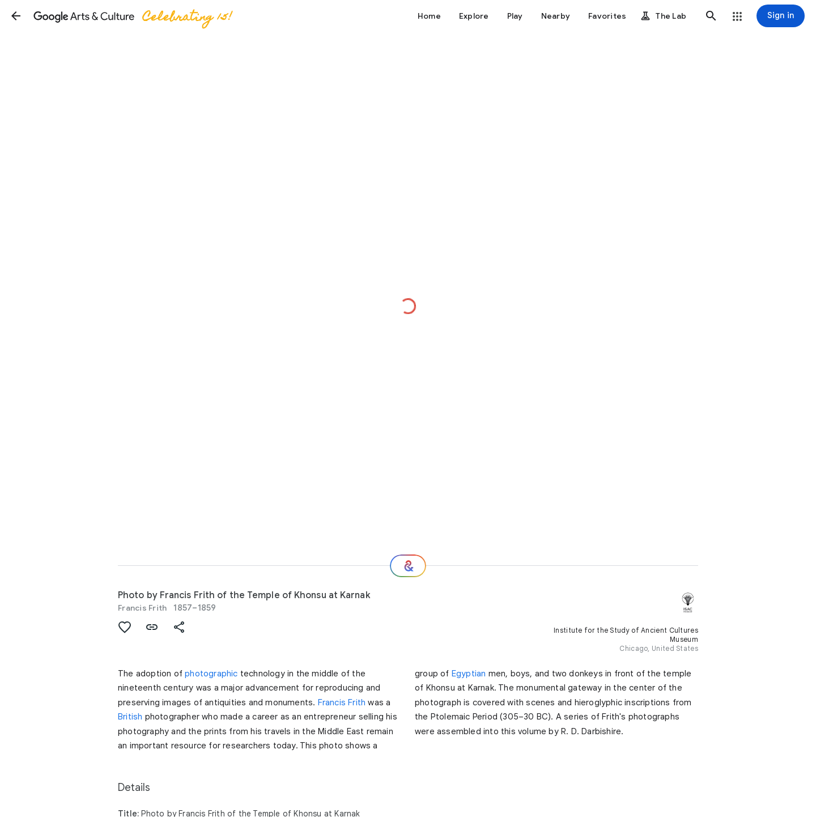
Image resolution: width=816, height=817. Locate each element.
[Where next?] (408, 565)
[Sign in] (780, 16)
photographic (211, 673)
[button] (15, 15)
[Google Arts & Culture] (132, 16)
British (130, 717)
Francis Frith (142, 608)
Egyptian (469, 673)
